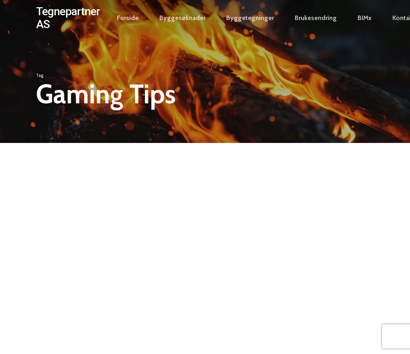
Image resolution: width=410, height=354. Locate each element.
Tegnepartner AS (68, 26)
